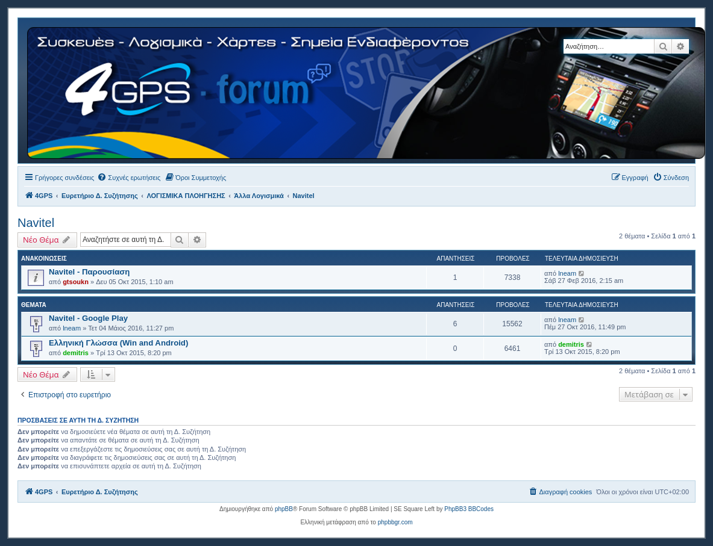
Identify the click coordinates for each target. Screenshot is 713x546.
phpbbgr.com (395, 522)
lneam (567, 273)
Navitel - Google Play (88, 318)
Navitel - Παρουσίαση (89, 271)
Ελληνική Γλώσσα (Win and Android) (118, 342)
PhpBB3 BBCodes (469, 509)
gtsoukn (76, 281)
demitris (76, 352)
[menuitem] (128, 177)
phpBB (284, 509)
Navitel (35, 222)
